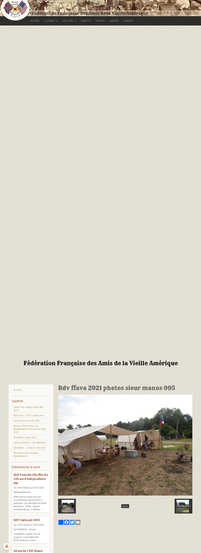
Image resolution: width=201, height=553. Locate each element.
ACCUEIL (35, 20)
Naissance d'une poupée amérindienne (25, 454)
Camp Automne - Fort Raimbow (29, 442)
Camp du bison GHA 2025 (26, 420)
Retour (125, 506)
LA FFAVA (49, 20)
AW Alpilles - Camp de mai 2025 (29, 447)
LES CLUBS (68, 20)
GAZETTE (86, 20)
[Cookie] (6, 546)
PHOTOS (100, 20)
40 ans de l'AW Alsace (28, 551)
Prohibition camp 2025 (24, 437)
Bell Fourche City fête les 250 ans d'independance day (31, 479)
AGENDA (113, 20)
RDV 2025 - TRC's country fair (28, 415)
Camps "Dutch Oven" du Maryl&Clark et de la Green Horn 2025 (29, 429)
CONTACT (128, 20)
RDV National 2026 (27, 520)
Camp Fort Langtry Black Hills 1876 (28, 409)
